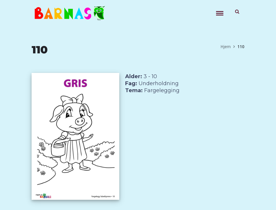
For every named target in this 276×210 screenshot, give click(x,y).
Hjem (225, 46)
